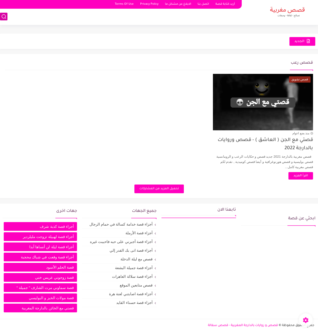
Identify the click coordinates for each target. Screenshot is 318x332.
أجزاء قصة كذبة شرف (57, 226)
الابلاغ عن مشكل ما (178, 4)
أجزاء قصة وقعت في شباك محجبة (47, 257)
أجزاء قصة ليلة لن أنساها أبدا (51, 247)
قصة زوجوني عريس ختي (54, 277)
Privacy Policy (149, 4)
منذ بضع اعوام (300, 133)
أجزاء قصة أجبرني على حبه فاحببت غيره (121, 241)
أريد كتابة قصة (225, 4)
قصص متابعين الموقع (136, 285)
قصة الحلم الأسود (60, 267)
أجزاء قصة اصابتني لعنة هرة (131, 294)
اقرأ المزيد (300, 176)
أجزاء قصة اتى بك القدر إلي (131, 250)
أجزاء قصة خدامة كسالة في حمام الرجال (121, 224)
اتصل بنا (203, 4)
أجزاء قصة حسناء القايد (134, 302)
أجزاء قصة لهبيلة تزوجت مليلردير (48, 237)
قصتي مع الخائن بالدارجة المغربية (48, 308)
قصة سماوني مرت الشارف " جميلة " (45, 287)
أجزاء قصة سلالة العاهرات (132, 276)
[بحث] (3, 16)
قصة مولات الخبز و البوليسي (51, 298)
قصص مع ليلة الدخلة (136, 259)
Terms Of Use (124, 4)
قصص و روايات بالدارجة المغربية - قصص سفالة (243, 325)
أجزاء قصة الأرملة (139, 233)
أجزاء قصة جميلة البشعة (134, 268)
